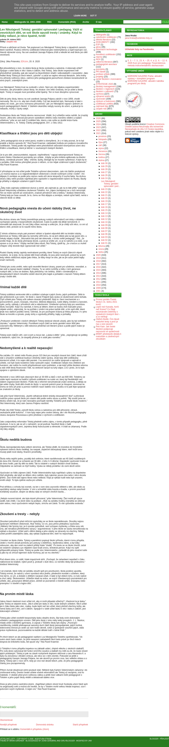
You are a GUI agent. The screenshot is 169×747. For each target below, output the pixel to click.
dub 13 (104, 216)
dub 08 (104, 228)
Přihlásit (164, 739)
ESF (98, 44)
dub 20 (104, 198)
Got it (93, 15)
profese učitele (103, 74)
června (102, 154)
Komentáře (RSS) (67, 22)
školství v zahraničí (105, 91)
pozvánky (100, 69)
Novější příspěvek (8, 724)
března (102, 246)
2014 (98, 273)
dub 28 (104, 169)
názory (99, 57)
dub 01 (104, 243)
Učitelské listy (7, 739)
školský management (106, 86)
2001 (98, 291)
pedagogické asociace (106, 64)
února (101, 249)
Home (5, 22)
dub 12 (104, 219)
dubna (101, 160)
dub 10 (104, 222)
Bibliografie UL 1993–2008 (27, 22)
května (102, 157)
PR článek (101, 71)
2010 (98, 285)
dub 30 (104, 163)
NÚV (98, 59)
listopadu (103, 139)
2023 (98, 127)
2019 (98, 258)
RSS (49, 22)
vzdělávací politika (104, 104)
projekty (99, 76)
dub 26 (104, 175)
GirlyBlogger (68, 741)
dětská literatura (103, 39)
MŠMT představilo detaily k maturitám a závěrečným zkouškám (108, 336)
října (101, 142)
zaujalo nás (12, 42)
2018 (98, 261)
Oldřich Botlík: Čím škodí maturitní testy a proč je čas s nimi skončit (107, 321)
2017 (98, 264)
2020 (98, 255)
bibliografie (101, 34)
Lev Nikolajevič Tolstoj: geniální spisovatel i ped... (110, 183)
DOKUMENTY (102, 42)
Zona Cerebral (49, 741)
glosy (98, 47)
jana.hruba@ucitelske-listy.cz (138, 38)
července (103, 151)
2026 (98, 118)
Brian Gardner (17, 741)
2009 (98, 288)
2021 (98, 133)
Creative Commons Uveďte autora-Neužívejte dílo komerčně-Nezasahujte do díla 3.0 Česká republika (144, 126)
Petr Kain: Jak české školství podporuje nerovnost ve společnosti (107, 329)
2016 (98, 267)
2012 (98, 279)
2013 (98, 276)
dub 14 (104, 213)
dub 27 (104, 172)
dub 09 (104, 225)
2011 (98, 282)
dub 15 (104, 210)
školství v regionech (105, 89)
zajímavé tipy (102, 106)
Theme (3, 741)
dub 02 (104, 240)
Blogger (154, 739)
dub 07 (104, 231)
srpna (101, 148)
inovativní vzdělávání (105, 54)
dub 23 (104, 189)
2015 (98, 270)
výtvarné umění (103, 96)
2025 (98, 121)
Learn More (80, 15)
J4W (90, 741)
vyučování (100, 99)
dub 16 (104, 207)
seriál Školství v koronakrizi (108, 79)
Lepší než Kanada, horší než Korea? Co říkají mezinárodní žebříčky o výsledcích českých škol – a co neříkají (108, 312)
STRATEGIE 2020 (104, 84)
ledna (101, 252)
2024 (98, 124)
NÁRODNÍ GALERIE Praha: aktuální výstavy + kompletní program (145, 77)
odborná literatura (104, 62)
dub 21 (104, 195)
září (100, 145)
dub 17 (104, 204)
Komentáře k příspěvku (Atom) (34, 729)
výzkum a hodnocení (105, 101)
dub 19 (104, 201)
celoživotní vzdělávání (106, 37)
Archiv (86, 22)
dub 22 (104, 192)
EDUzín (24, 61)
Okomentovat (6, 720)
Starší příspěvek (80, 724)
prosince (103, 136)
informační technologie (106, 49)
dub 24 (104, 178)
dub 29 (104, 166)
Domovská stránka (45, 724)
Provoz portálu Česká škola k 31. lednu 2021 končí (106, 302)
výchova (100, 94)
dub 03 (104, 237)
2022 (98, 130)
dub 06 (104, 234)
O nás (99, 22)
